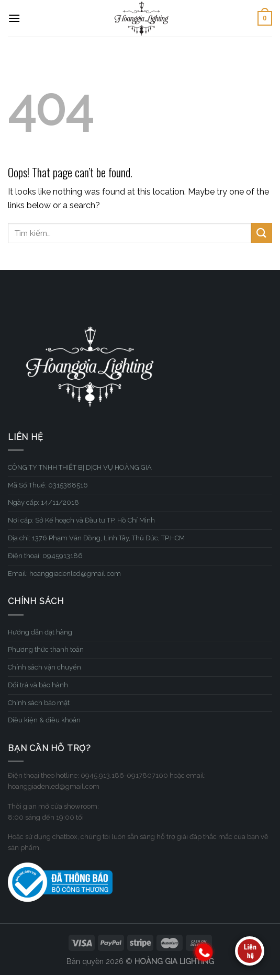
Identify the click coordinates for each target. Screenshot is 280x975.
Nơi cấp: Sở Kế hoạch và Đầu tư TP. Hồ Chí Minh (81, 520)
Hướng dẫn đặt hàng (40, 632)
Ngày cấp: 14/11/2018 (43, 502)
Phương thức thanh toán (46, 649)
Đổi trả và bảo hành (38, 685)
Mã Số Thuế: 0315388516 (48, 485)
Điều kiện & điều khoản (44, 720)
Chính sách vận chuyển (44, 667)
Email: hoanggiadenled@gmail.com (64, 573)
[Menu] (14, 18)
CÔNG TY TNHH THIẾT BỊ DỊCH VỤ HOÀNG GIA (80, 467)
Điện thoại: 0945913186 (45, 556)
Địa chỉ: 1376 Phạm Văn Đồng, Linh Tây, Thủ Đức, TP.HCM (96, 538)
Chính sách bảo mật (39, 703)
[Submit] (261, 233)
